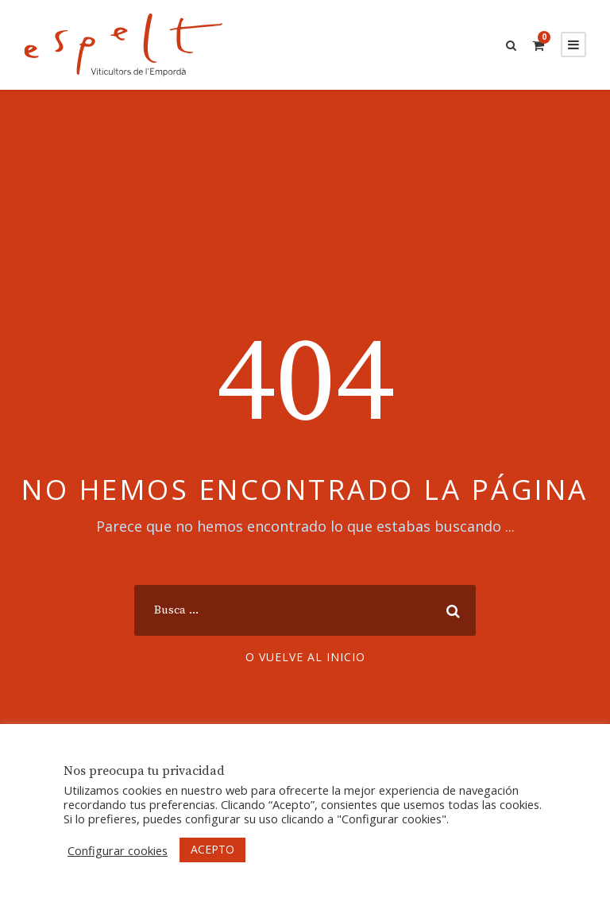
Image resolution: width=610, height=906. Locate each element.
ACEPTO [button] (212, 849)
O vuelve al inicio (305, 656)
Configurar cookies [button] (118, 850)
